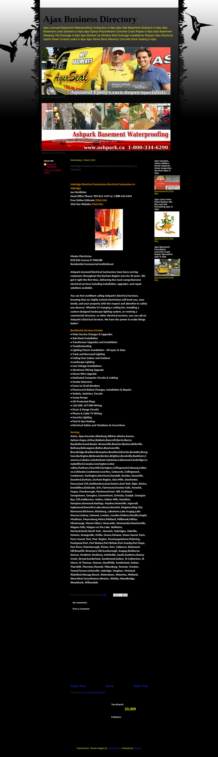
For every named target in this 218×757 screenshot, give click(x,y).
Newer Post (78, 686)
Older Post (141, 686)
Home (110, 686)
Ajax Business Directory (90, 19)
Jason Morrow (114, 748)
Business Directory (51, 165)
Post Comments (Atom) (94, 692)
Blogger (137, 748)
